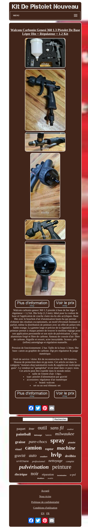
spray (57, 440)
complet (70, 461)
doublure (40, 478)
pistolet (71, 442)
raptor (49, 449)
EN (42, 513)
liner (31, 428)
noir (34, 473)
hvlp (56, 455)
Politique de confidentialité (45, 502)
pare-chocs (38, 441)
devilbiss (70, 456)
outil (42, 427)
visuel (18, 449)
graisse (20, 442)
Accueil (45, 490)
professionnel (38, 461)
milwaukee (64, 433)
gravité (19, 455)
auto (32, 455)
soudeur (70, 429)
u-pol (73, 474)
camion (33, 448)
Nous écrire (45, 496)
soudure (43, 456)
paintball (23, 434)
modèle (50, 478)
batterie (49, 435)
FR (47, 513)
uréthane (22, 461)
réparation (48, 474)
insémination (62, 475)
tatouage (38, 435)
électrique (21, 474)
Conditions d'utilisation (45, 507)
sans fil (57, 427)
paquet (21, 428)
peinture (61, 467)
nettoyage (55, 461)
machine (66, 448)
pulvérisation (34, 467)
